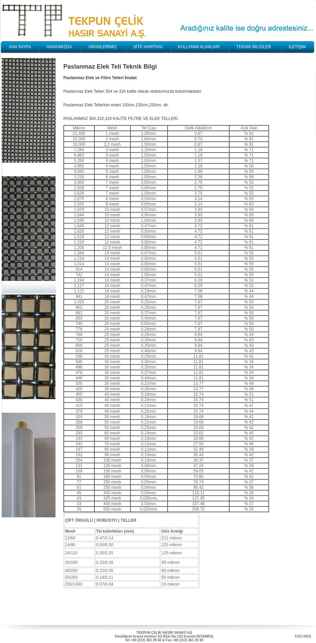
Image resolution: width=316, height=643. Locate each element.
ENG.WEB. (303, 636)
